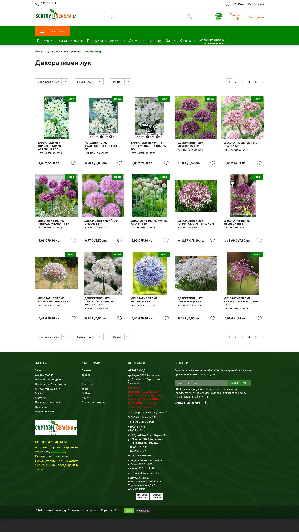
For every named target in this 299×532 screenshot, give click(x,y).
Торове (86, 387)
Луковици (88, 396)
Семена (86, 383)
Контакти (187, 40)
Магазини (41, 410)
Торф (85, 401)
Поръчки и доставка (47, 415)
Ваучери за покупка (94, 415)
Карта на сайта (110, 523)
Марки (39, 405)
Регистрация (256, 4)
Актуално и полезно (145, 40)
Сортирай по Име (48, 81)
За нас (171, 40)
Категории (52, 31)
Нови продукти (70, 40)
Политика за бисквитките (51, 396)
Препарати (88, 392)
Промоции (46, 40)
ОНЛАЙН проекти (213, 41)
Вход (238, 4)
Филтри (119, 81)
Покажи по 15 (87, 81)
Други (85, 410)
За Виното (88, 405)
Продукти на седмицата (106, 40)
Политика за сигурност (49, 392)
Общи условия (44, 387)
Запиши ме (239, 395)
